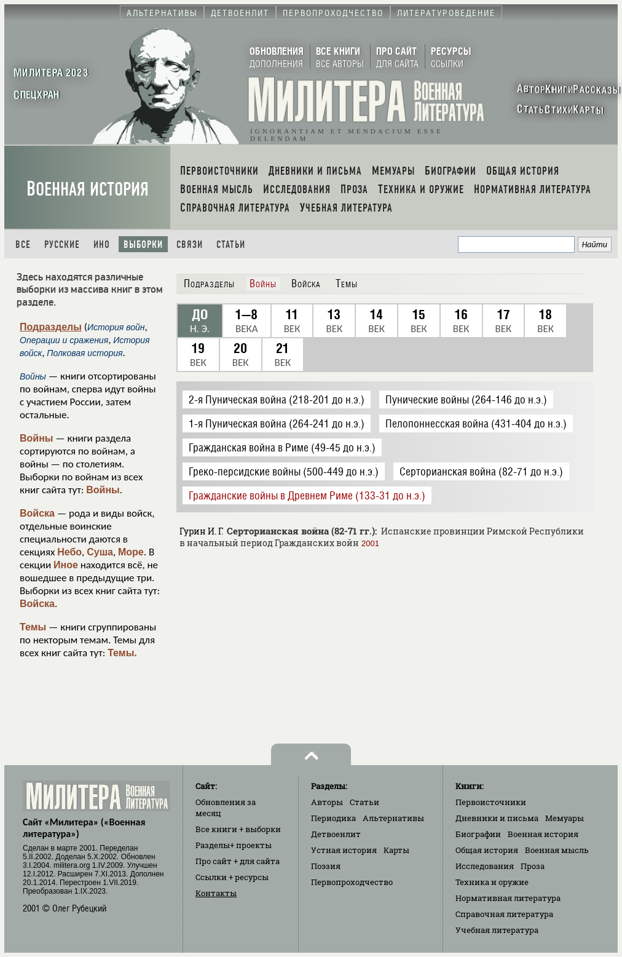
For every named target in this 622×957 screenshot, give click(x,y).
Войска (37, 513)
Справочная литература (504, 913)
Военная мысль (557, 850)
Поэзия (326, 866)
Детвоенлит (336, 834)
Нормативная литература (508, 897)
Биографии (478, 834)
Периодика (333, 818)
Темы (33, 627)
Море (131, 552)
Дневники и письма (496, 818)
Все (23, 244)
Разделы (233, 845)
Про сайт (237, 861)
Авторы (327, 802)
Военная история (87, 189)
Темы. (122, 653)
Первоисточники (490, 802)
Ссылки (232, 877)
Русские (62, 244)
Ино (101, 244)
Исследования (484, 866)
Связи (189, 244)
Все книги (238, 829)
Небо (69, 552)
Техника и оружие (492, 882)
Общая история (486, 850)
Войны (36, 438)
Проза (533, 866)
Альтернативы (393, 818)
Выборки (143, 244)
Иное (65, 565)
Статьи (230, 244)
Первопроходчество (352, 882)
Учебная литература (496, 929)
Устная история (344, 850)
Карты (396, 850)
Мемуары (564, 818)
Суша (100, 552)
